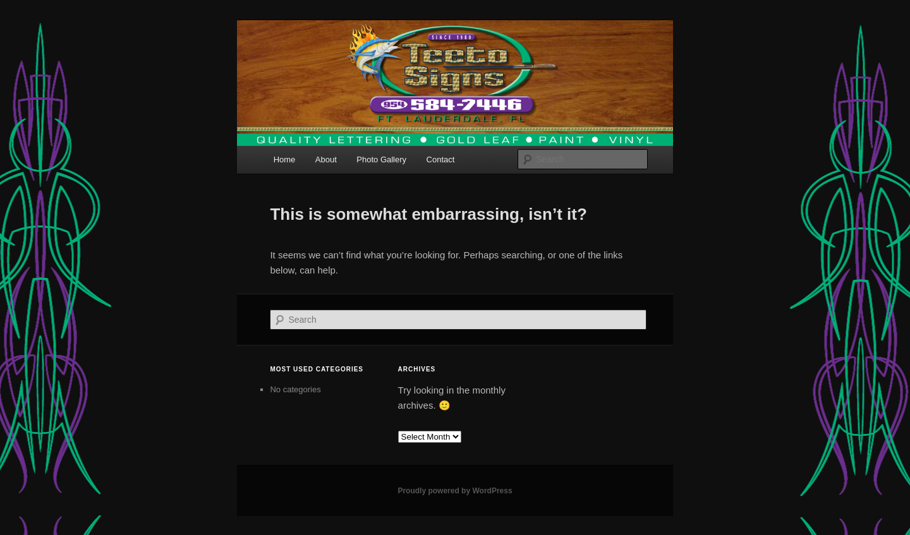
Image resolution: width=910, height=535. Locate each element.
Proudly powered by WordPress (454, 490)
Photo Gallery (381, 159)
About (326, 159)
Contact (441, 159)
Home (285, 159)
